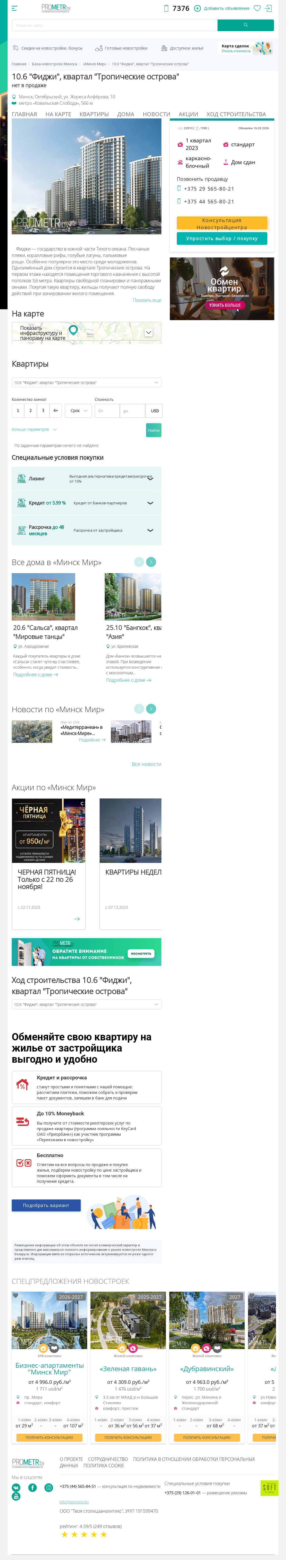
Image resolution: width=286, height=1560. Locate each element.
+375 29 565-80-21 (206, 188)
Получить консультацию (49, 1437)
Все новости (146, 764)
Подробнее (92, 740)
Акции (188, 114)
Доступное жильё (187, 48)
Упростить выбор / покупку (222, 238)
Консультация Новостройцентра (222, 223)
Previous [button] (139, 562)
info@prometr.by (74, 1502)
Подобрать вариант (46, 1207)
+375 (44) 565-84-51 (110, 1486)
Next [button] (151, 562)
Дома (125, 114)
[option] (55, 625)
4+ (55, 410)
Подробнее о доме (35, 674)
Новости (156, 114)
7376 (181, 8)
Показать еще (147, 300)
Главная (24, 114)
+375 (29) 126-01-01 (206, 1492)
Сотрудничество (108, 1459)
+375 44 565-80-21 (206, 201)
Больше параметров (30, 429)
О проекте (71, 1459)
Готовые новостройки (126, 48)
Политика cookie (104, 1465)
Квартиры (94, 114)
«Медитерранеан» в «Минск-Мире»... (82, 730)
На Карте (58, 114)
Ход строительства (236, 114)
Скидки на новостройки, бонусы (52, 48)
